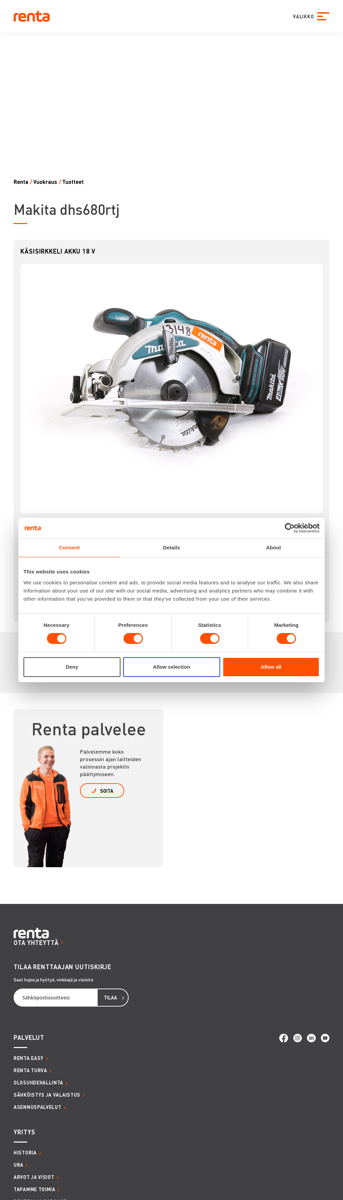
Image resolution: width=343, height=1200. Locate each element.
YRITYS (24, 1132)
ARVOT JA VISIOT (34, 1177)
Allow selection (171, 667)
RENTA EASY (29, 1058)
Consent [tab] (69, 547)
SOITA (106, 791)
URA (18, 1165)
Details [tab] (171, 547)
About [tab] (273, 547)
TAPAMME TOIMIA (34, 1189)
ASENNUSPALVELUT (38, 1107)
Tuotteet (73, 181)
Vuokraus (45, 181)
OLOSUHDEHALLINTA (38, 1082)
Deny (72, 667)
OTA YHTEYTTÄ (36, 942)
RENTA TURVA (30, 1070)
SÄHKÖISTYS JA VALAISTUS (47, 1095)
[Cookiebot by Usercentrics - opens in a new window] (290, 528)
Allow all (271, 667)
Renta (21, 181)
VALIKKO (303, 16)
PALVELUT (29, 1037)
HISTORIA (25, 1152)
